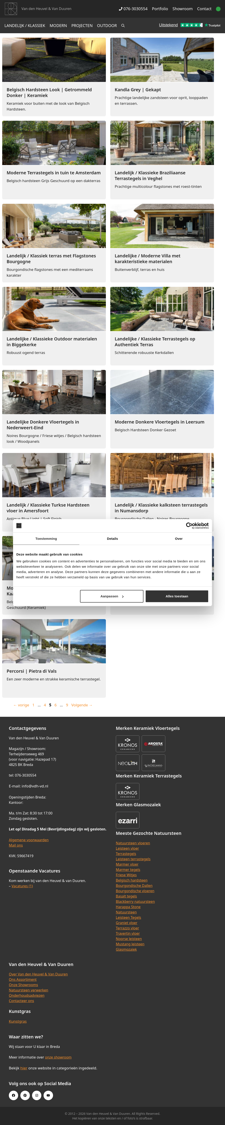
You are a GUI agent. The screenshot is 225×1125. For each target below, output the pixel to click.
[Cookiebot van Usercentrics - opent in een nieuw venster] (189, 525)
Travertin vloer (128, 933)
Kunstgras (18, 1021)
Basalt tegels (126, 896)
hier (23, 1068)
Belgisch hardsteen (131, 880)
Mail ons (16, 845)
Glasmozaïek (126, 949)
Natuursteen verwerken (28, 990)
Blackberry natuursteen (135, 901)
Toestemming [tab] (46, 538)
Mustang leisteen (130, 944)
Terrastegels (126, 853)
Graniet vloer (126, 922)
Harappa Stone (128, 906)
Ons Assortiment (23, 979)
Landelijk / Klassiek (24, 25)
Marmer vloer (127, 864)
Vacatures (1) (22, 886)
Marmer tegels (128, 869)
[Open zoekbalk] (123, 25)
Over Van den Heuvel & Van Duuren (38, 974)
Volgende (82, 704)
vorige (21, 704)
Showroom (183, 8)
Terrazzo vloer (127, 928)
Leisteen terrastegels (133, 859)
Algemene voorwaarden (29, 839)
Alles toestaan (177, 596)
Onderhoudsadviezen (26, 995)
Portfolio (160, 8)
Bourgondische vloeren (135, 890)
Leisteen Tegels (128, 917)
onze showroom (58, 1057)
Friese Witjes (126, 874)
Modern (58, 25)
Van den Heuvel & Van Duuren (46, 8)
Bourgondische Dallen (134, 885)
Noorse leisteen (129, 938)
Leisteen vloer (127, 848)
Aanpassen (112, 596)
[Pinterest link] (25, 1095)
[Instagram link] (36, 1095)
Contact (204, 8)
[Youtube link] (48, 1095)
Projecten (82, 25)
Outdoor (107, 25)
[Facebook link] (13, 1095)
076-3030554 (133, 8)
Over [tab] (179, 538)
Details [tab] (112, 538)
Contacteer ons (21, 1000)
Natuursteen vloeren (133, 843)
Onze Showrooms (23, 984)
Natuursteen (126, 912)
